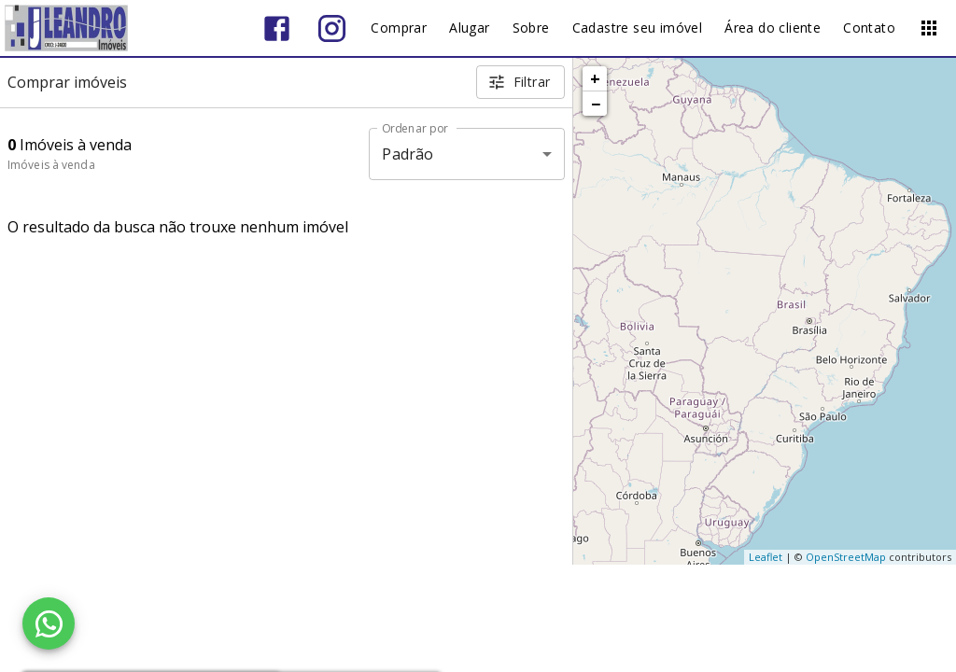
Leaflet (765, 557)
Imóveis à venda (51, 165)
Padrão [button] (407, 154)
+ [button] (595, 78)
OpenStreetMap (846, 557)
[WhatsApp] (48, 623)
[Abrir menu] (929, 28)
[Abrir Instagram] (332, 28)
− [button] (595, 103)
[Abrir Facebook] (276, 28)
